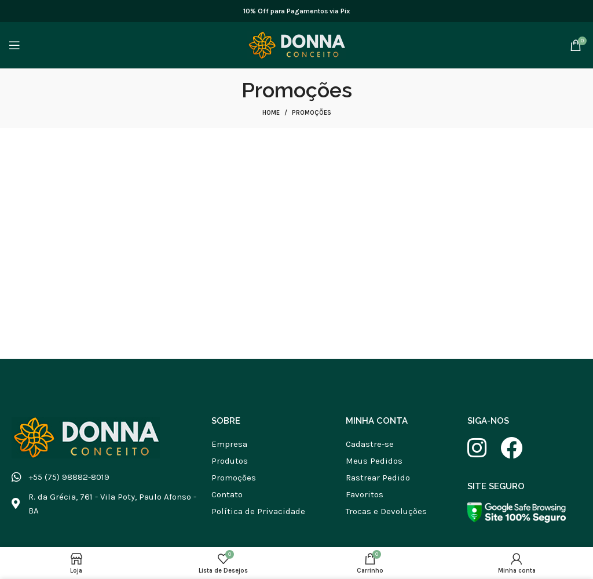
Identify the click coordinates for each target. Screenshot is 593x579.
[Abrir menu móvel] (14, 45)
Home (271, 112)
